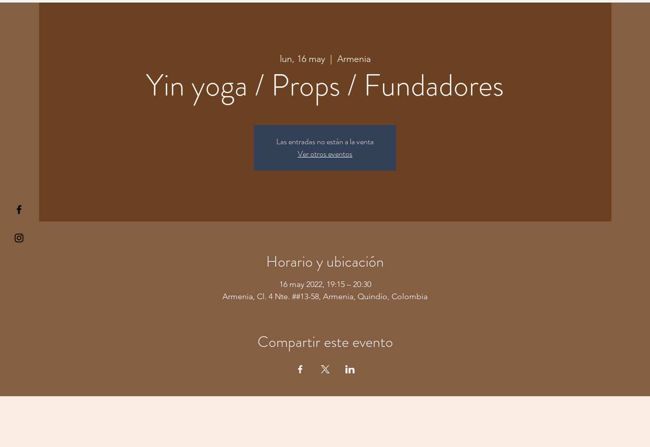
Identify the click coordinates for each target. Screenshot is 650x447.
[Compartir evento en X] (325, 369)
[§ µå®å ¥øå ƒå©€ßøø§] (19, 209)
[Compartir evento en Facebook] (300, 369)
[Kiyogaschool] (19, 238)
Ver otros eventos (325, 153)
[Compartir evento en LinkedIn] (350, 369)
